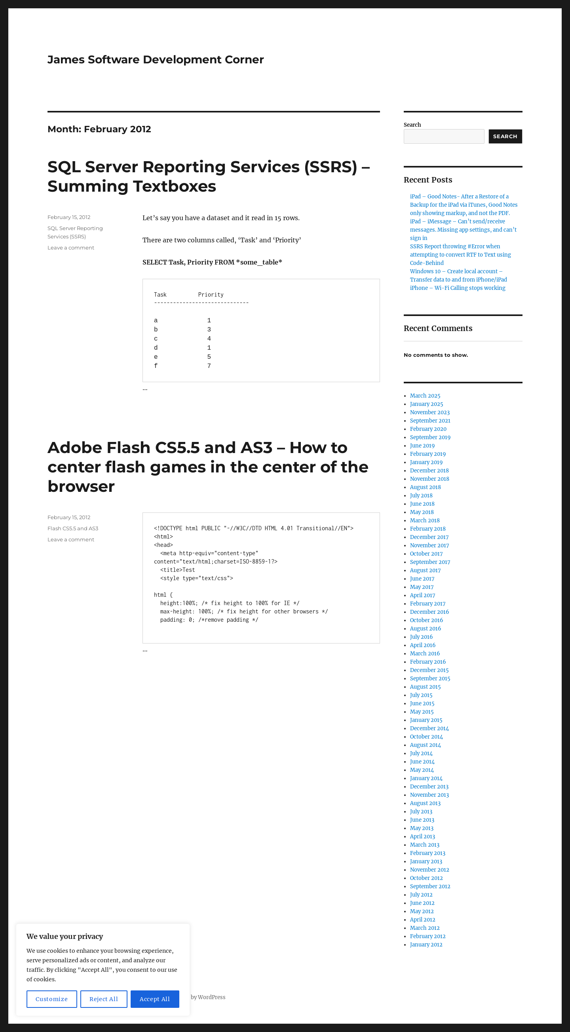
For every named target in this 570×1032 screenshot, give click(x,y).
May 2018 (422, 512)
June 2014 (422, 761)
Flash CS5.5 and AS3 (73, 528)
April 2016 (423, 645)
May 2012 (422, 911)
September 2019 (430, 437)
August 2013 (425, 803)
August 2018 (425, 487)
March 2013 (424, 845)
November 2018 (429, 479)
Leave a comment (71, 247)
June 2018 (422, 504)
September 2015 (430, 678)
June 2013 (422, 820)
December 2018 (429, 470)
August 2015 (425, 687)
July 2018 (421, 495)
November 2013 (429, 795)
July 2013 (421, 811)
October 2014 (426, 736)
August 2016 (425, 628)
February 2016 (428, 662)
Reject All (103, 999)
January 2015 (426, 720)
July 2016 (421, 637)
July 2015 (421, 695)
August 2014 (425, 745)
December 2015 (429, 670)
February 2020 (428, 429)
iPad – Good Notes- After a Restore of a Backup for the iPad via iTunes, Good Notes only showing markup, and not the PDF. (464, 205)
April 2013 (422, 836)
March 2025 (425, 395)
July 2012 (421, 894)
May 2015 (422, 711)
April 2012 (422, 919)
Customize (52, 999)
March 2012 (425, 928)
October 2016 (426, 620)
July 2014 (421, 753)
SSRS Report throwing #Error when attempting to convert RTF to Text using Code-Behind (460, 255)
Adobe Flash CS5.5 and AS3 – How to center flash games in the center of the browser (208, 467)
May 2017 (422, 587)
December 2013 (429, 786)
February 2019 (428, 454)
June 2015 (422, 703)
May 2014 (422, 770)
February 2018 (428, 529)
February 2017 (428, 603)
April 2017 (422, 595)
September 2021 (430, 420)
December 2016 (429, 612)
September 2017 (430, 562)
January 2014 (426, 778)
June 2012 (422, 903)
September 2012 (430, 886)
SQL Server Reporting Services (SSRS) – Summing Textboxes (209, 176)
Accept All (155, 999)
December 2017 (429, 537)
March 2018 (425, 520)
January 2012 (426, 944)
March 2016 (425, 653)
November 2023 (430, 412)
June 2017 (422, 578)
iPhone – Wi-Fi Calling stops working (457, 288)
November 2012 (429, 869)
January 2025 (426, 404)
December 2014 (429, 728)
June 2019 (422, 445)
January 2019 (426, 462)
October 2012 (426, 878)
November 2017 (429, 545)
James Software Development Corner (156, 59)
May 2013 (421, 828)
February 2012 (428, 936)
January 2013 (426, 861)
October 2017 (426, 553)
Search (412, 125)
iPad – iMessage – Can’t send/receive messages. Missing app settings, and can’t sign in (463, 230)
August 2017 (425, 570)
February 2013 (427, 853)
